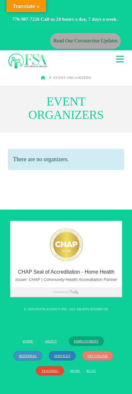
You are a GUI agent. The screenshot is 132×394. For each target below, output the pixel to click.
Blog (91, 371)
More (75, 371)
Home (28, 341)
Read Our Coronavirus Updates (85, 40)
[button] (120, 59)
